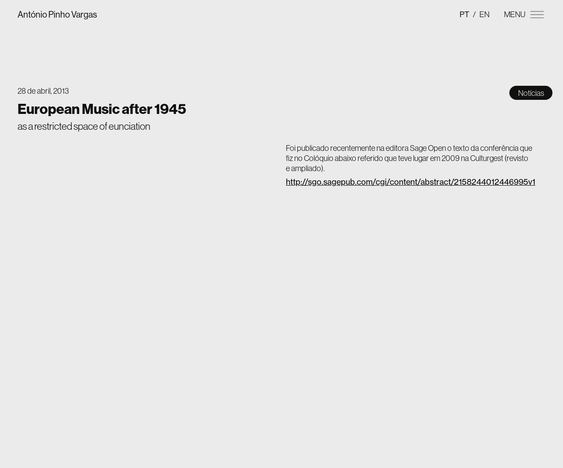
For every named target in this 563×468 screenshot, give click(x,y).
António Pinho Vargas (57, 14)
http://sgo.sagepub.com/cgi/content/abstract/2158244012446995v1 (410, 181)
